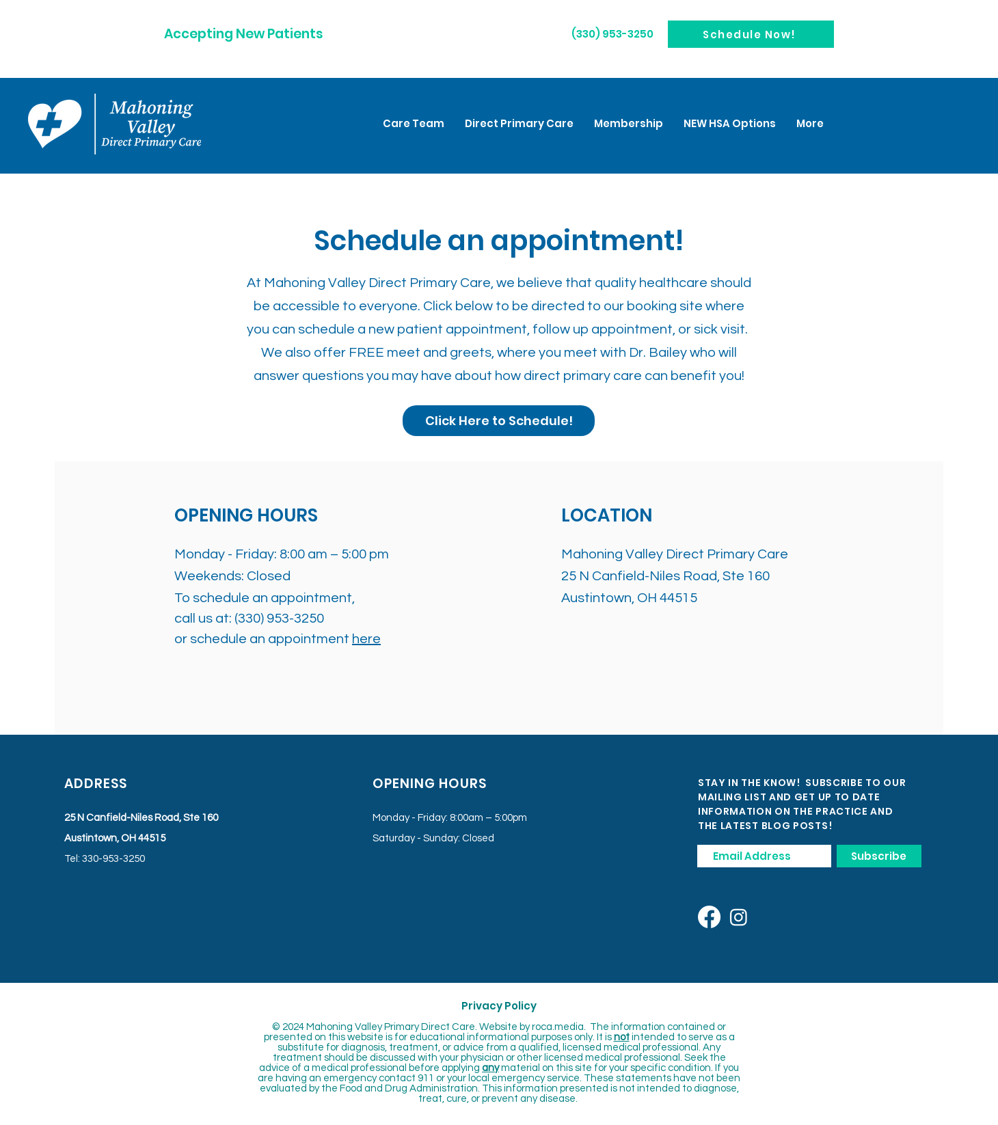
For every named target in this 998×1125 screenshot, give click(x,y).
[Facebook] (709, 917)
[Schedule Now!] (751, 34)
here (366, 639)
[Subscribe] (879, 856)
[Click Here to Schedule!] (499, 420)
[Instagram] (738, 917)
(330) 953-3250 (279, 618)
